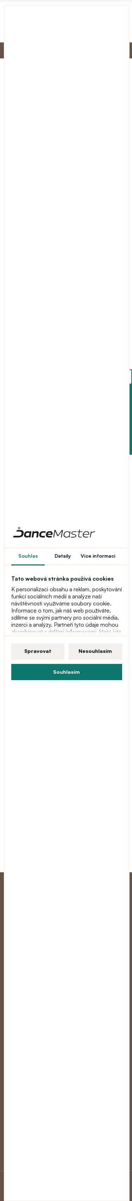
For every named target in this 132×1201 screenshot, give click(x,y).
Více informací (98, 556)
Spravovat (37, 651)
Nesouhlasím (95, 651)
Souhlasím (66, 672)
